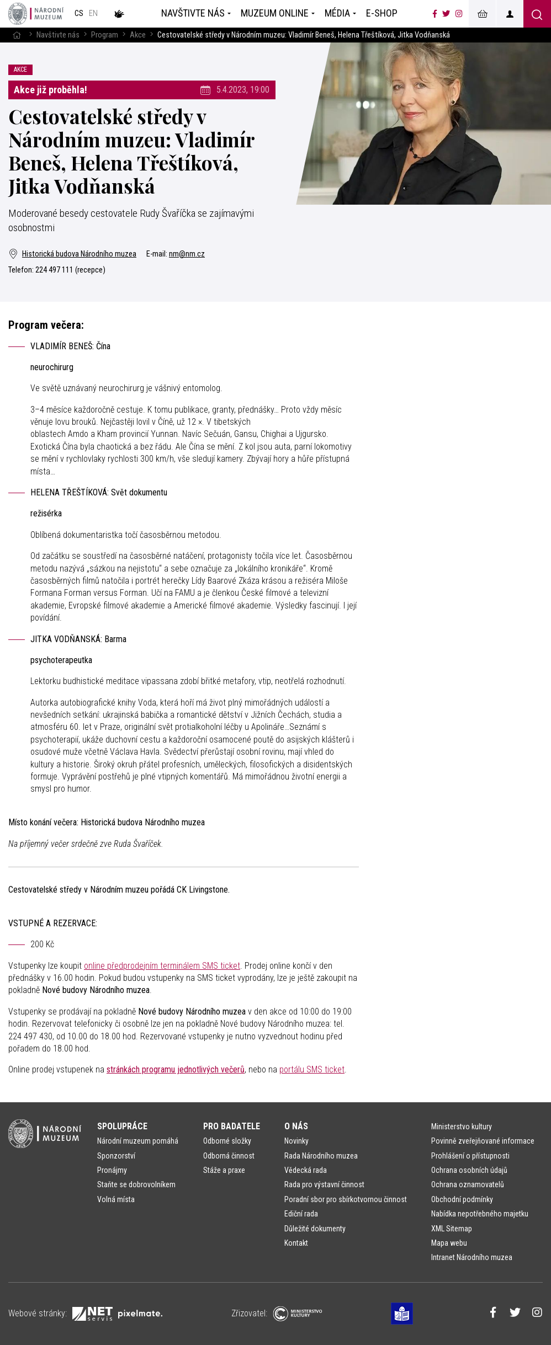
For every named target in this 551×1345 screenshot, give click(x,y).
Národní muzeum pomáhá (137, 1140)
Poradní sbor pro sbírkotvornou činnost (345, 1199)
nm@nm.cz (187, 254)
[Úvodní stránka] (35, 14)
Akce (138, 35)
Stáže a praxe (224, 1170)
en (93, 13)
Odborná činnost (229, 1155)
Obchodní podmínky (462, 1199)
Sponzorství (116, 1155)
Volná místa (116, 1199)
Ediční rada (301, 1213)
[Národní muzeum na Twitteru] (446, 14)
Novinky (296, 1140)
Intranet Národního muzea (471, 1257)
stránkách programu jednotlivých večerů (176, 1069)
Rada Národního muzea (321, 1155)
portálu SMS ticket (312, 1069)
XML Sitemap (451, 1228)
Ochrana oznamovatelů (467, 1184)
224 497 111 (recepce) (70, 270)
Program (104, 35)
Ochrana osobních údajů (469, 1170)
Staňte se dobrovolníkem (136, 1184)
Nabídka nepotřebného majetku (479, 1213)
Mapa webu (449, 1243)
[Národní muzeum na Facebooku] (434, 14)
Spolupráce (122, 1126)
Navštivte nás (58, 35)
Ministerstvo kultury (461, 1126)
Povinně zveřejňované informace (482, 1140)
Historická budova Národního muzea (72, 254)
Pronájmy (112, 1170)
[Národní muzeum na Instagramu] (459, 14)
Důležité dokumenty (315, 1228)
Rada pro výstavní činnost (324, 1184)
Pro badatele (231, 1126)
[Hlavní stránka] (16, 35)
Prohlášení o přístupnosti (470, 1155)
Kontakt (296, 1243)
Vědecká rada (305, 1170)
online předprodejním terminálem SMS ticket (162, 965)
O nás (296, 1126)
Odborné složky (227, 1140)
